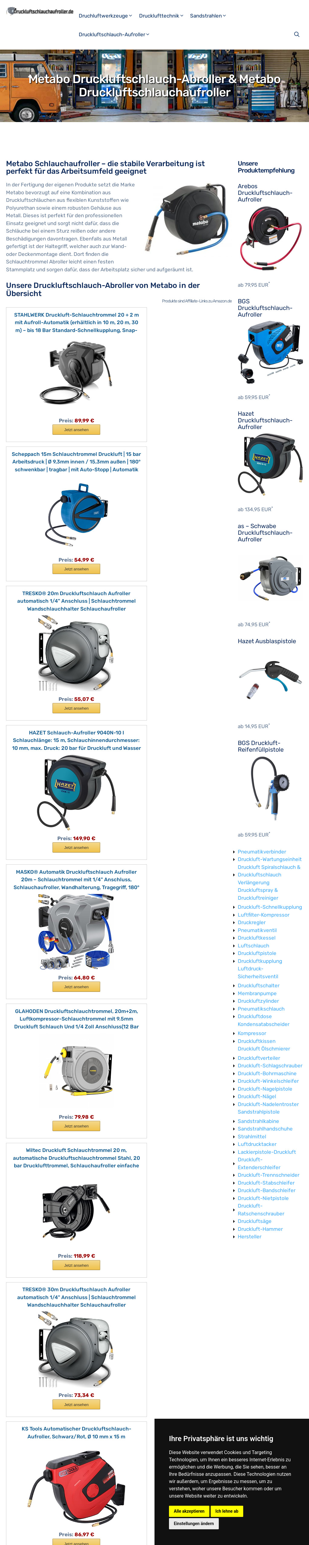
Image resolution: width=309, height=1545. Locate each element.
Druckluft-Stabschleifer (266, 1183)
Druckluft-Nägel (257, 1096)
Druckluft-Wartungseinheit (270, 859)
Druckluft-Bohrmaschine (267, 1073)
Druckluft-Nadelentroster (268, 1104)
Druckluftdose (255, 1016)
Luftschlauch (253, 946)
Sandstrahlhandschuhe (265, 1129)
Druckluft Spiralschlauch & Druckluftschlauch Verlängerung (269, 874)
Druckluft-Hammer (260, 1229)
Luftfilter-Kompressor (263, 915)
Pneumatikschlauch (261, 1009)
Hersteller (249, 1237)
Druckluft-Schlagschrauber (270, 1066)
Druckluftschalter (258, 985)
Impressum (72, 1535)
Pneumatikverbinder (262, 852)
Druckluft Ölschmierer (264, 1049)
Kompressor (252, 1033)
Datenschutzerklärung (111, 1535)
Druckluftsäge (255, 1221)
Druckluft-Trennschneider (268, 1175)
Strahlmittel (252, 1137)
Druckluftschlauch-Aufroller (117, 34)
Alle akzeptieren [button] (189, 1511)
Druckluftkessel (257, 938)
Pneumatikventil (257, 930)
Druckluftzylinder (258, 1001)
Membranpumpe (257, 993)
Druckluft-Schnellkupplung (270, 907)
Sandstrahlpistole (259, 1112)
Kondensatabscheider (263, 1024)
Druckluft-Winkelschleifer (268, 1081)
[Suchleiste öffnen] (297, 34)
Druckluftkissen (257, 1041)
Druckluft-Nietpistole (263, 1198)
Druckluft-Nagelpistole (265, 1089)
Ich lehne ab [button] (226, 1511)
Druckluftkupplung (260, 961)
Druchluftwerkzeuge (108, 16)
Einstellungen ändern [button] (194, 1523)
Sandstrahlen (210, 16)
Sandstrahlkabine (258, 1121)
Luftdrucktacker (257, 1144)
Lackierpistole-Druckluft (267, 1152)
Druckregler (252, 922)
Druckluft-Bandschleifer (266, 1190)
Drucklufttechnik (164, 16)
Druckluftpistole (257, 953)
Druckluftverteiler (259, 1058)
